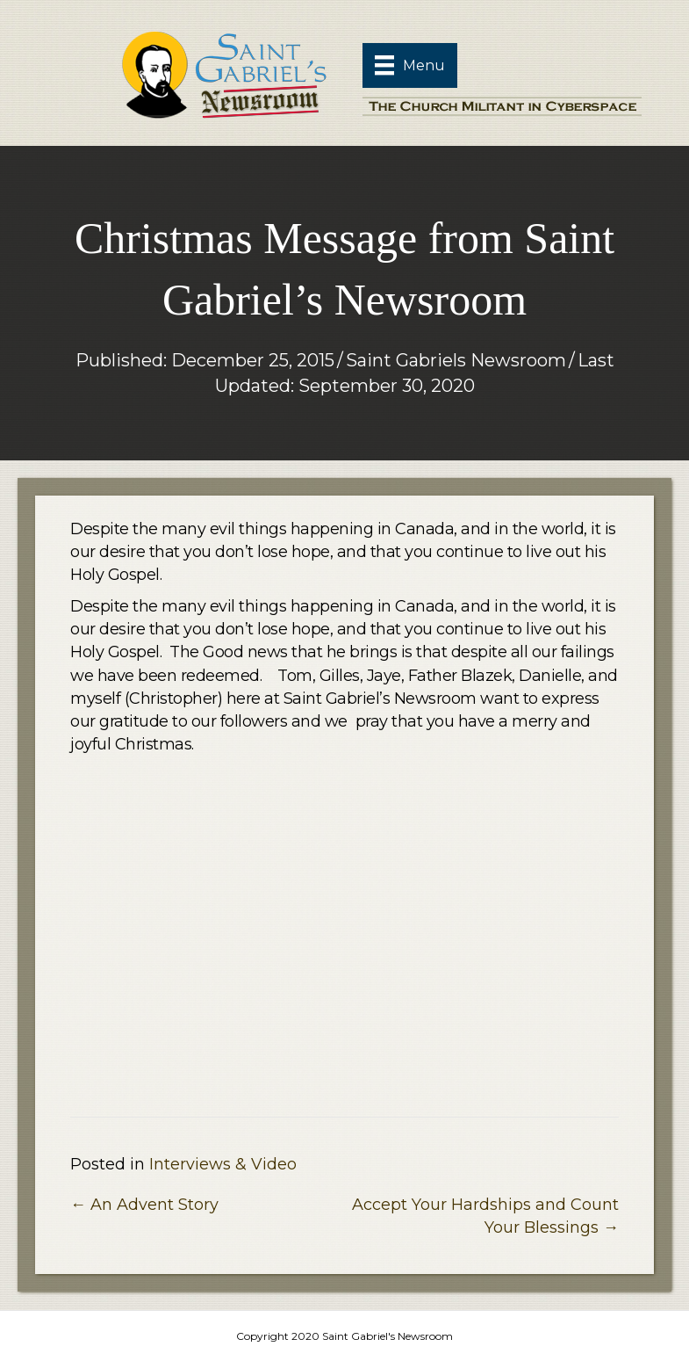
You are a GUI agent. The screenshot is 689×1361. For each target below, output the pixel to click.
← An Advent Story (144, 1204)
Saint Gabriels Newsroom (456, 360)
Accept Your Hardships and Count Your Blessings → (485, 1216)
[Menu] (409, 65)
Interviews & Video (223, 1164)
